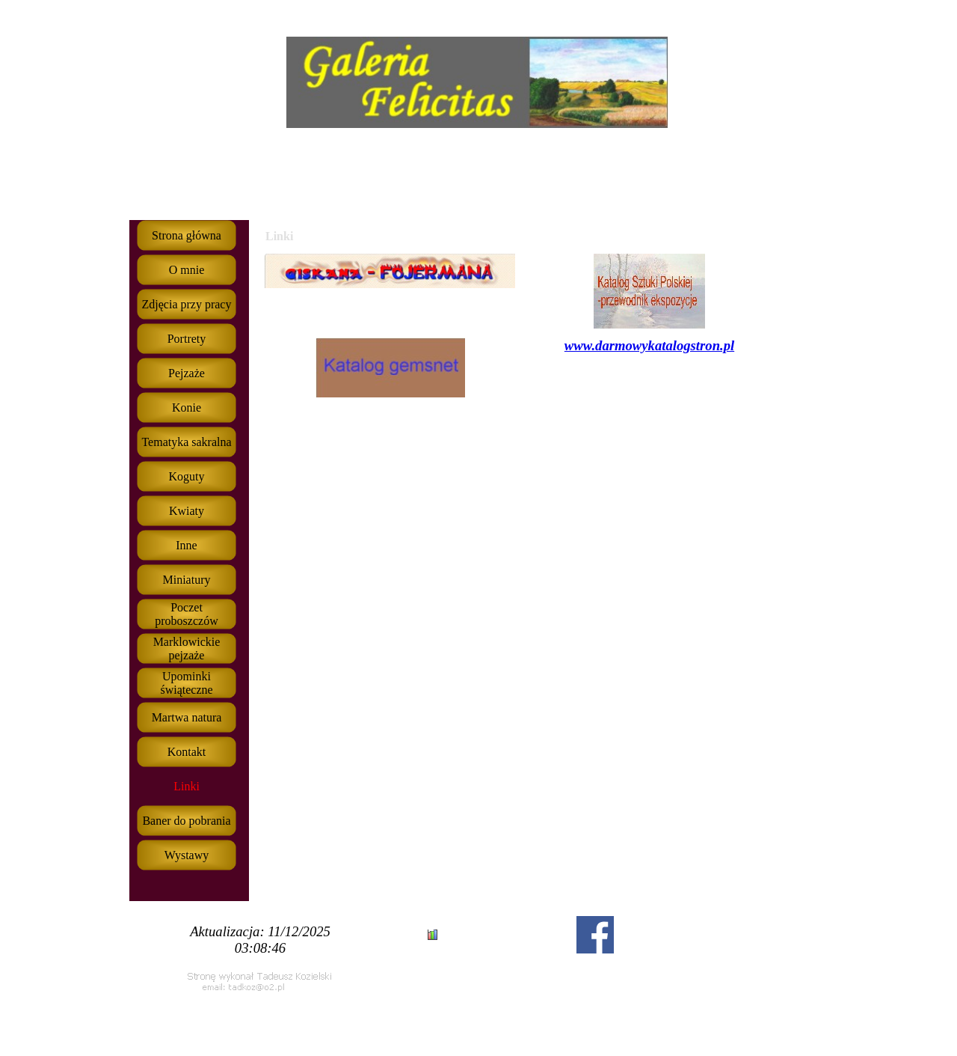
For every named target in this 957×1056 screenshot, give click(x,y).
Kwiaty (186, 510)
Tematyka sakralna (186, 442)
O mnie (187, 269)
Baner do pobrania (186, 820)
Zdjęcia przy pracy (187, 304)
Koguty (187, 476)
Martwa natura (187, 717)
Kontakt (186, 751)
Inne (186, 545)
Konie (186, 407)
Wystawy (186, 855)
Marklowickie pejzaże (187, 648)
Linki (186, 786)
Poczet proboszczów (186, 614)
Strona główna (186, 235)
